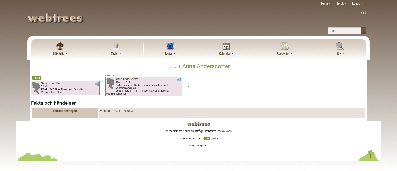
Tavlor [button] (115, 53)
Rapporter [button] (283, 53)
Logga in (357, 3)
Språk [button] (340, 3)
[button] (97, 84)
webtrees (198, 123)
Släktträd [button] (59, 53)
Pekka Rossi (224, 131)
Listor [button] (169, 53)
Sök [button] (339, 53)
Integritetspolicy (198, 145)
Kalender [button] (225, 53)
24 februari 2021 (109, 111)
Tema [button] (325, 3)
